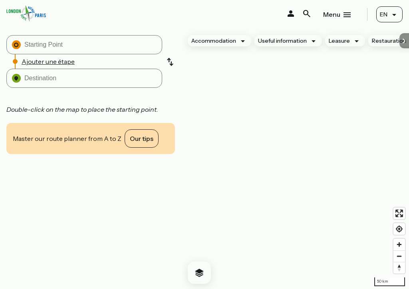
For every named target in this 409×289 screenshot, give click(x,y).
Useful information (282, 40)
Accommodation (213, 40)
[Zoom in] (399, 244)
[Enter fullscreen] (399, 213)
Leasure (339, 40)
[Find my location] (399, 229)
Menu (331, 14)
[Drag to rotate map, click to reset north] (399, 267)
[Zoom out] (399, 256)
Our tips (141, 139)
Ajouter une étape (48, 61)
